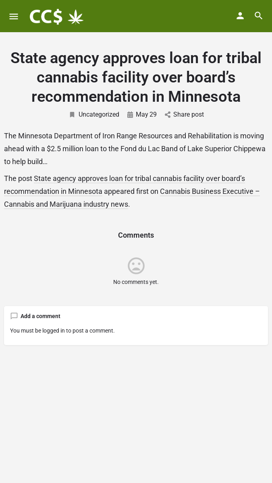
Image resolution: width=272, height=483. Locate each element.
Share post (184, 114)
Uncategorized (94, 114)
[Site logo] (56, 16)
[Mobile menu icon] (13, 16)
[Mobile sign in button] (240, 15)
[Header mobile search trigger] (258, 15)
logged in (53, 330)
